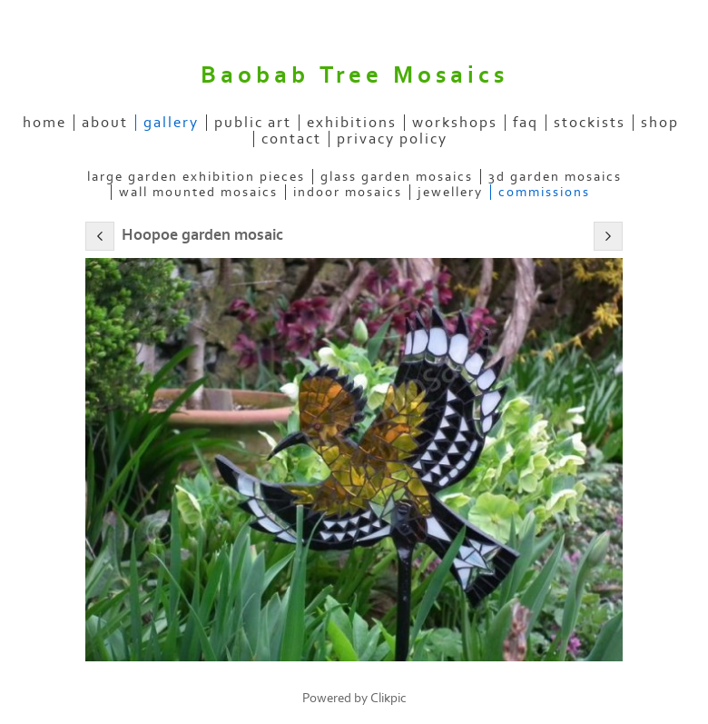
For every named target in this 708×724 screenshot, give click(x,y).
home (44, 122)
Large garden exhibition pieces (196, 176)
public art (252, 122)
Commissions (544, 192)
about (105, 122)
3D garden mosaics (555, 176)
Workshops (454, 122)
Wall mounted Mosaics (198, 192)
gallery (171, 122)
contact (291, 139)
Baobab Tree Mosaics (354, 75)
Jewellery (450, 192)
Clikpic (388, 698)
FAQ (525, 122)
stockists (589, 122)
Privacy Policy (392, 139)
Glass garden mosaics (396, 176)
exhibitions (352, 122)
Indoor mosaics (347, 192)
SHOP (660, 122)
